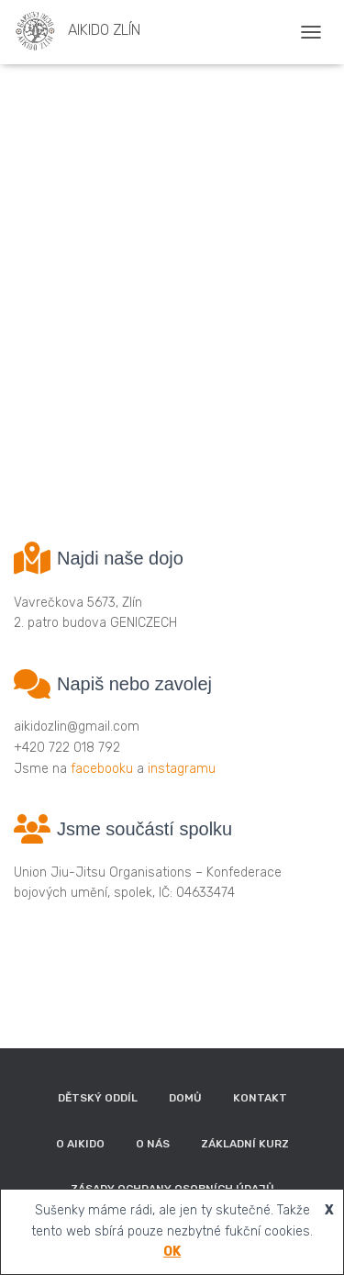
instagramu (182, 769)
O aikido (80, 1143)
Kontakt (260, 1097)
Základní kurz (245, 1143)
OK (172, 1251)
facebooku (102, 769)
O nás (153, 1143)
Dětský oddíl (98, 1097)
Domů (185, 1097)
